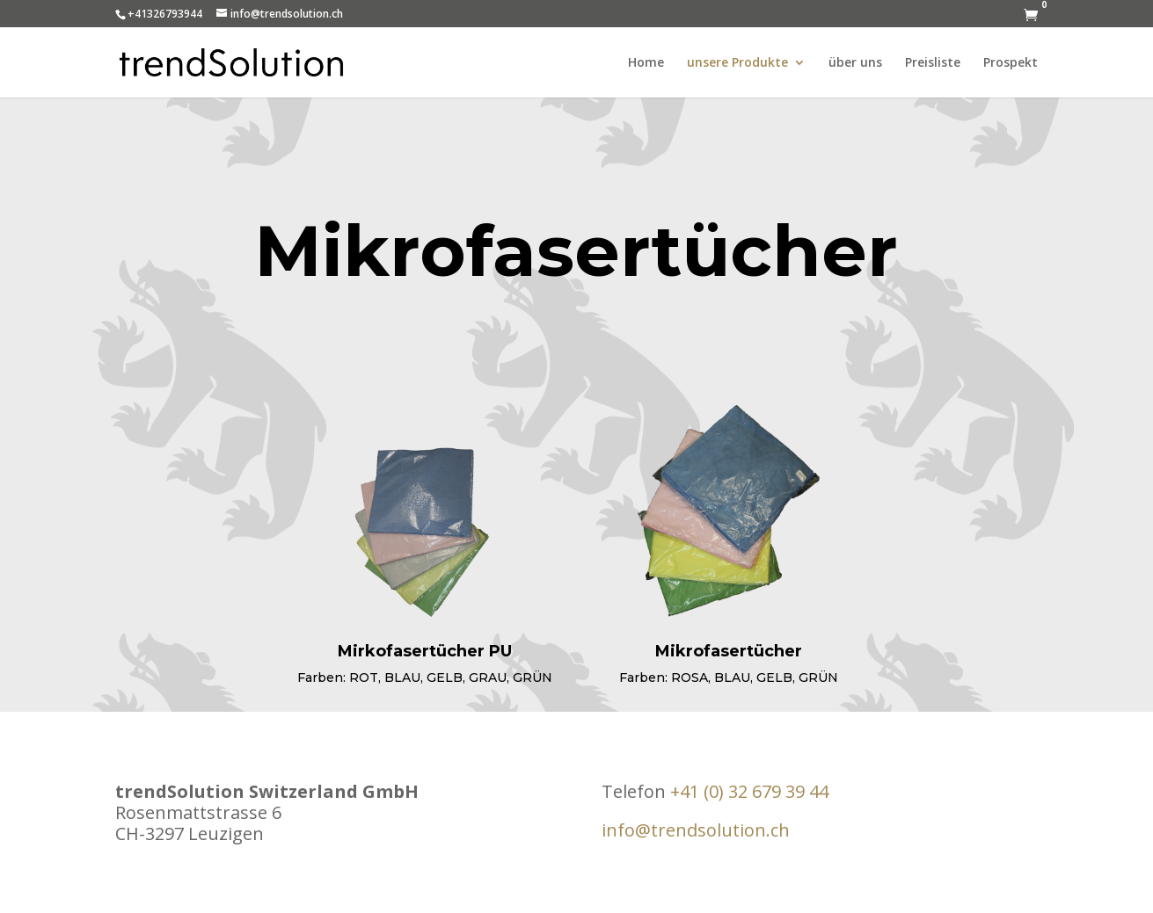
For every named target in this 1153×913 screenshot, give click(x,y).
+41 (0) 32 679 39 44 (749, 791)
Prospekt (1010, 63)
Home (646, 63)
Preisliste (932, 63)
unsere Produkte (737, 63)
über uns (855, 63)
